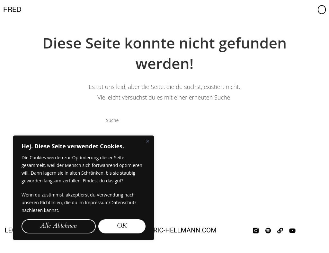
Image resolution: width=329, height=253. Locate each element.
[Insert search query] (164, 120)
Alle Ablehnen (58, 226)
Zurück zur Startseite (164, 152)
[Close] (147, 141)
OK (122, 226)
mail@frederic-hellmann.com (164, 230)
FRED (12, 9)
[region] (83, 187)
